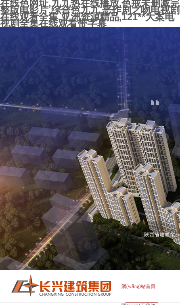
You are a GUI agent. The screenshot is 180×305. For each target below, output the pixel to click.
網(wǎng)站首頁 (138, 286)
